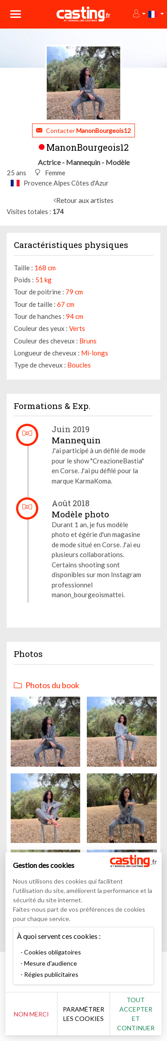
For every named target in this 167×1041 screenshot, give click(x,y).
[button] (138, 14)
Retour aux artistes (85, 200)
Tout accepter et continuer (136, 1014)
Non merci (31, 1014)
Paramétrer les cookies (83, 1013)
